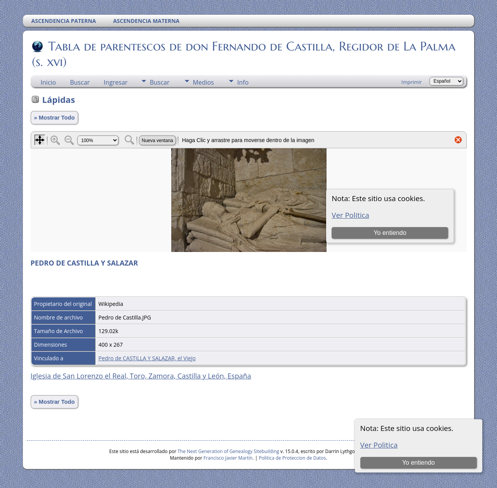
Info (242, 82)
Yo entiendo (418, 462)
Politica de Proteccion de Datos (292, 458)
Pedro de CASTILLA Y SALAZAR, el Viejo (147, 358)
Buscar (80, 82)
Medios (203, 82)
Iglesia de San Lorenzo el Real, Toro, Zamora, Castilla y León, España (141, 375)
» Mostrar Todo (54, 118)
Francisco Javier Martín (227, 458)
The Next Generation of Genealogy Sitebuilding (228, 451)
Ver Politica (379, 445)
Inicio (48, 82)
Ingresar (116, 82)
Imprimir (411, 81)
